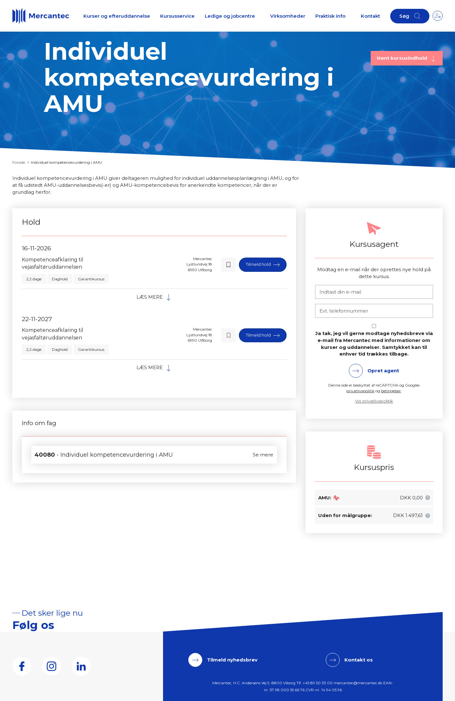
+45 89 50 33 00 (318, 682)
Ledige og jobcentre (230, 16)
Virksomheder (287, 16)
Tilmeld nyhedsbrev (232, 660)
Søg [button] (404, 16)
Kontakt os (358, 660)
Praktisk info (330, 16)
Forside (18, 162)
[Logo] (40, 16)
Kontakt (370, 16)
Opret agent (383, 371)
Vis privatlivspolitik (374, 401)
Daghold (60, 279)
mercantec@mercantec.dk (358, 682)
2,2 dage (33, 279)
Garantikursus (91, 279)
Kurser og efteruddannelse (116, 16)
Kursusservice (177, 16)
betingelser (391, 390)
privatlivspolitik (360, 390)
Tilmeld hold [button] (259, 264)
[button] (228, 265)
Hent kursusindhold (402, 58)
